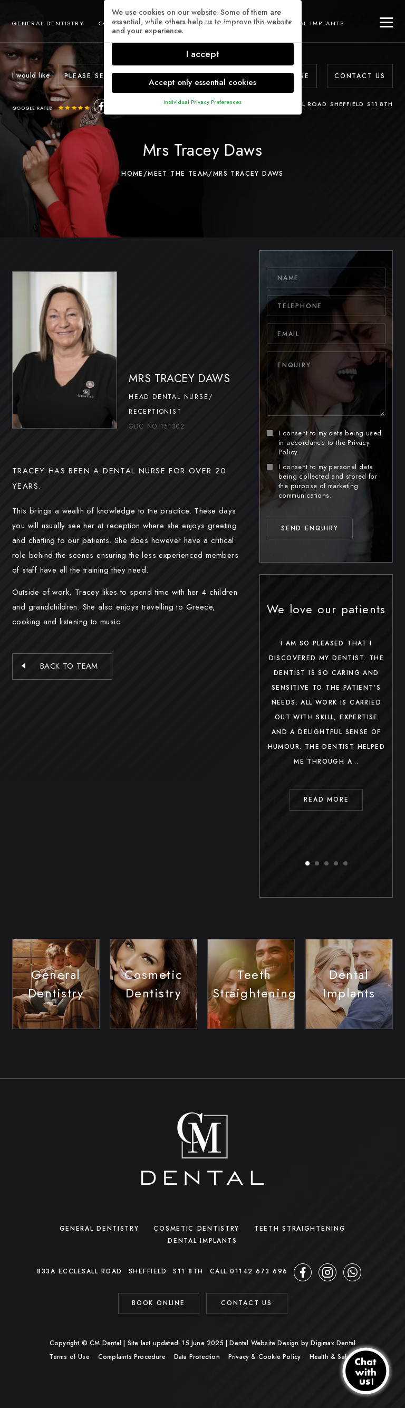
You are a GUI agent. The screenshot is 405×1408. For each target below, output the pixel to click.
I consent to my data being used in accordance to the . (324, 443)
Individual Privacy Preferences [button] (202, 102)
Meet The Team (178, 173)
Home (132, 173)
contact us (246, 1303)
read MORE (326, 799)
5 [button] (346, 864)
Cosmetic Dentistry (136, 23)
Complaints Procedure (132, 1357)
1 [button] (308, 864)
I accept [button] (202, 54)
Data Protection (197, 1357)
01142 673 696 (259, 1271)
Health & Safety (333, 1357)
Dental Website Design (263, 1343)
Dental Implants (313, 23)
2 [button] (317, 864)
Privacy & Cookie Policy (264, 1357)
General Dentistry (48, 23)
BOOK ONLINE (158, 1303)
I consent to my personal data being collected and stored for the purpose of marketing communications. (322, 481)
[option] (326, 704)
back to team (69, 666)
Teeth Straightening (227, 23)
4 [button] (336, 864)
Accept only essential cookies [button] (202, 82)
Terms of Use (69, 1357)
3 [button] (327, 864)
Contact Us (359, 76)
